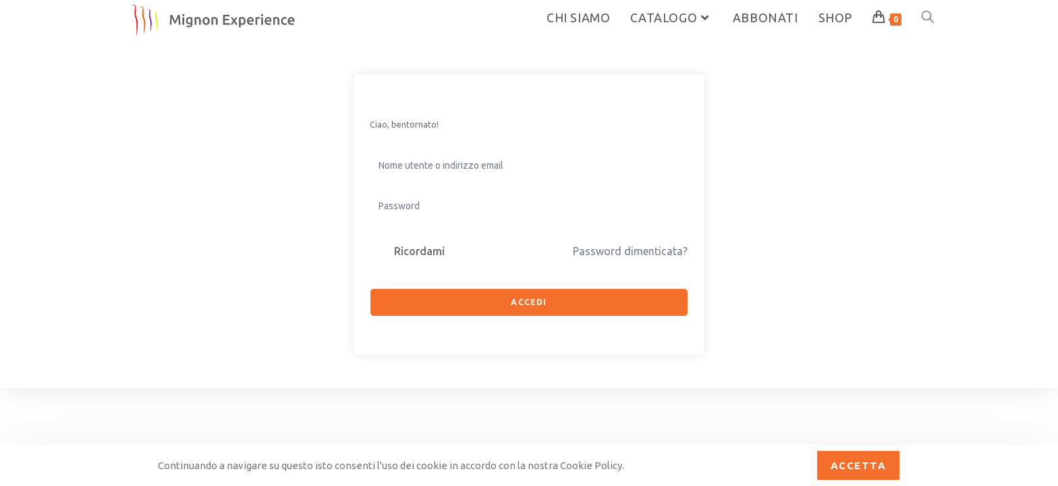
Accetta (859, 465)
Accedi (529, 302)
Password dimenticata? (630, 251)
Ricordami (419, 251)
